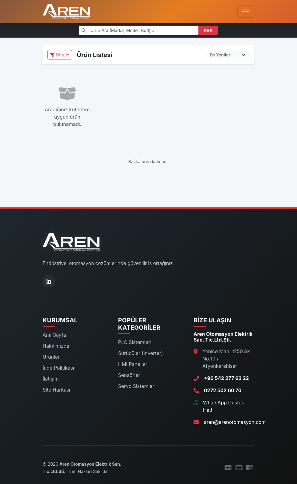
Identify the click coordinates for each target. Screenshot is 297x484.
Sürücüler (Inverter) (140, 353)
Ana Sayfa (54, 335)
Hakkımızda (56, 346)
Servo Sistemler (136, 386)
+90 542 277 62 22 (226, 378)
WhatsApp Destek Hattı (223, 406)
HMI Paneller (132, 364)
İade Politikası (58, 368)
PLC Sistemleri (134, 342)
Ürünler (51, 357)
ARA (208, 30)
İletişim (51, 379)
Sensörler (129, 375)
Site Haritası (56, 390)
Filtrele (59, 54)
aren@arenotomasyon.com (235, 422)
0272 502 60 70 (222, 390)
